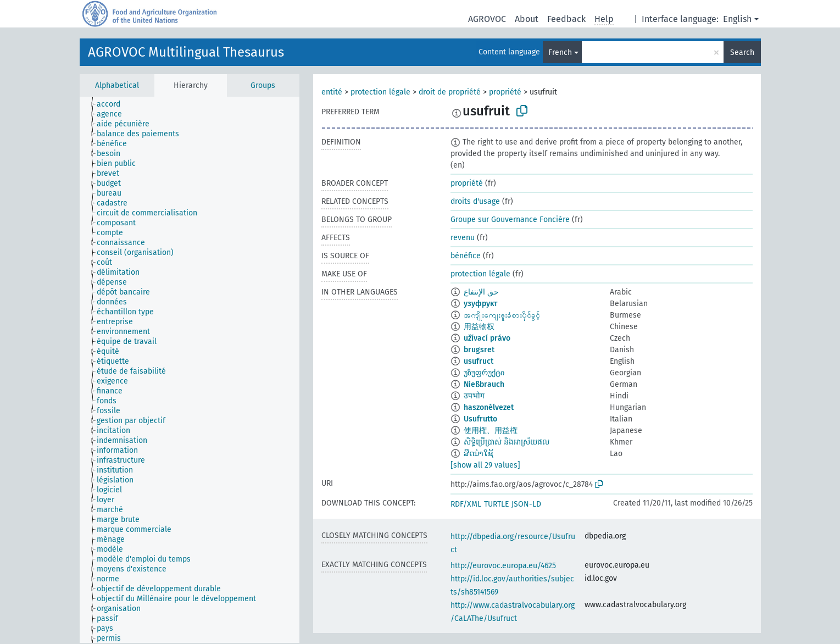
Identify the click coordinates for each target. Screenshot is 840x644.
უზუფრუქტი (484, 372)
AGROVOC (487, 19)
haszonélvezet (489, 407)
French (560, 52)
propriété (505, 92)
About (526, 19)
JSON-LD (526, 504)
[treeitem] (113, 104)
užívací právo (487, 338)
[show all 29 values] (485, 465)
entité (331, 92)
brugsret (479, 349)
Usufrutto (480, 419)
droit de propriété (450, 92)
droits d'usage (475, 201)
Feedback (566, 19)
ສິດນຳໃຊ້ (478, 453)
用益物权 (479, 326)
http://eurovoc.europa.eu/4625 (503, 565)
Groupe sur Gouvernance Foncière (510, 219)
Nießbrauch (484, 384)
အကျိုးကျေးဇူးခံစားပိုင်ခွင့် (502, 315)
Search (742, 52)
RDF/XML (465, 504)
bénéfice (465, 255)
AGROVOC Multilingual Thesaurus (186, 52)
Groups (263, 85)
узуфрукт (480, 303)
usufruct (478, 361)
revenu (462, 237)
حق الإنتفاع (481, 292)
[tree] (189, 370)
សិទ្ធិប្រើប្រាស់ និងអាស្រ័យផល (506, 442)
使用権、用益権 (491, 430)
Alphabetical (117, 85)
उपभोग (474, 396)
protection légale (380, 92)
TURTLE (496, 504)
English (737, 19)
